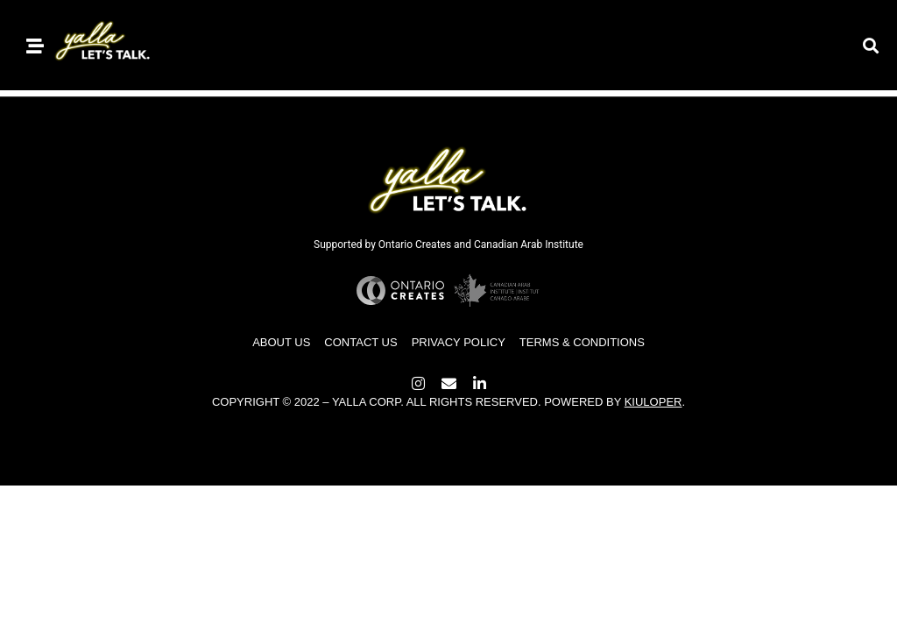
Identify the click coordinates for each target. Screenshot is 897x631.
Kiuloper (653, 401)
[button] (871, 45)
